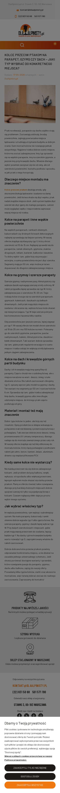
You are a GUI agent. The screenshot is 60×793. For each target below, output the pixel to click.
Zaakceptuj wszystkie (30, 785)
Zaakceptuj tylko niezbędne (30, 767)
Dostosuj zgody (30, 776)
